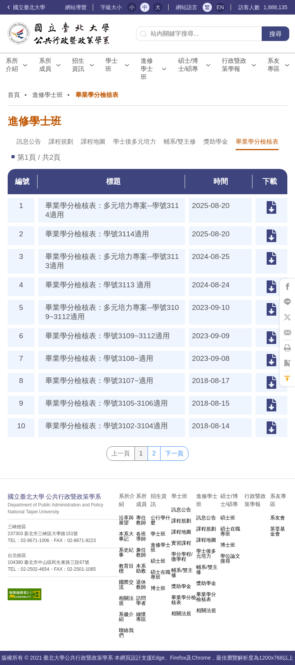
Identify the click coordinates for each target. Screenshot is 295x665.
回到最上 (287, 378)
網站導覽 (76, 7)
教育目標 (126, 568)
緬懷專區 (141, 616)
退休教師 (141, 584)
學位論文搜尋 (230, 558)
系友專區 (273, 64)
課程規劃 (61, 141)
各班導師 (141, 536)
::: (62, 7)
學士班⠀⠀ (113, 64)
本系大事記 (126, 536)
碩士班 (158, 561)
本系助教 (141, 568)
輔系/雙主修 (180, 141)
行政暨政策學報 (234, 64)
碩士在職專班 (160, 574)
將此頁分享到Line (287, 302)
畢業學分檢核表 (257, 141)
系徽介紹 (126, 616)
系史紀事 (126, 552)
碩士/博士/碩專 (188, 64)
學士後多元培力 (134, 141)
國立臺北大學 (26, 7)
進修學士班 (147, 68)
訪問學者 (141, 600)
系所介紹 (12, 64)
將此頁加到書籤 (287, 363)
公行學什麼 (160, 520)
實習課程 (181, 543)
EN (220, 7)
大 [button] (158, 7)
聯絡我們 (126, 632)
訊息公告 (28, 141)
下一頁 (174, 453)
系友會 (277, 518)
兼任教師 (141, 552)
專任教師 (141, 520)
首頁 (14, 95)
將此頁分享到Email (287, 332)
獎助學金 (215, 141)
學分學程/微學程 (182, 556)
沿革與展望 (126, 520)
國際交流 (126, 584)
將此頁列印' (287, 347)
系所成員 (45, 64)
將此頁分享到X (287, 317)
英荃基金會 (277, 531)
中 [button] (145, 7)
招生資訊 (78, 64)
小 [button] (131, 7)
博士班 (158, 588)
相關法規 (126, 600)
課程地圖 (93, 141)
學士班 (158, 534)
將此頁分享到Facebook (287, 286)
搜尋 (275, 34)
